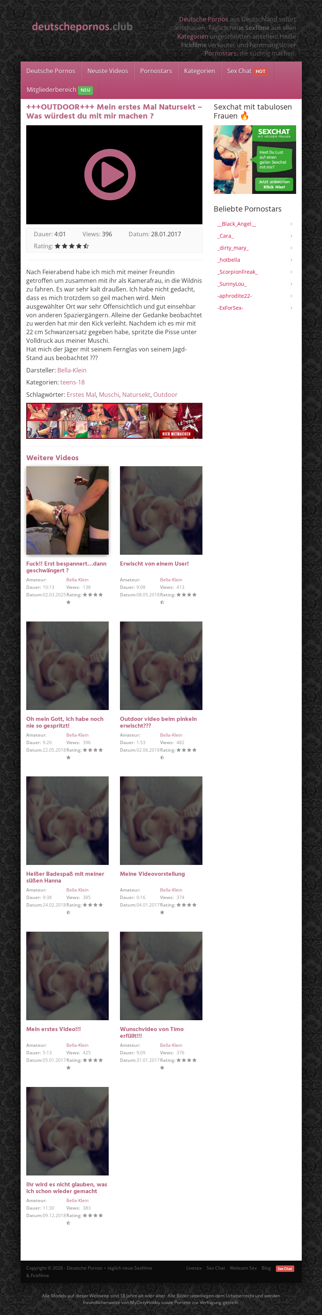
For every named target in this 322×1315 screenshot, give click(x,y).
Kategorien (192, 36)
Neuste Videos (107, 71)
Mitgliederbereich (60, 90)
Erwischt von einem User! (154, 564)
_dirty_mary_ (233, 247)
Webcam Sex (243, 1268)
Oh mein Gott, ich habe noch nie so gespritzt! (64, 723)
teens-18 (72, 382)
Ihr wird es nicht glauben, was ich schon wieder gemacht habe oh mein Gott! (66, 1191)
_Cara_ (225, 235)
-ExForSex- (230, 307)
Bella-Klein (72, 370)
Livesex (194, 1268)
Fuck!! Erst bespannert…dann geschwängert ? (66, 567)
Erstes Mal (81, 394)
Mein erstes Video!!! (53, 1029)
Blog (266, 1268)
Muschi (109, 394)
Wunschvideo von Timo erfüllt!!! (152, 1033)
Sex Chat (247, 71)
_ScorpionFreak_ (237, 271)
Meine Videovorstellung (152, 874)
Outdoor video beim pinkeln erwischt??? (158, 723)
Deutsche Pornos (203, 19)
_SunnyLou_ (232, 283)
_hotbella (228, 259)
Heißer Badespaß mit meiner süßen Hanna (65, 877)
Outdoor (165, 394)
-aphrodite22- (234, 295)
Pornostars (221, 53)
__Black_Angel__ (236, 223)
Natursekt (136, 394)
